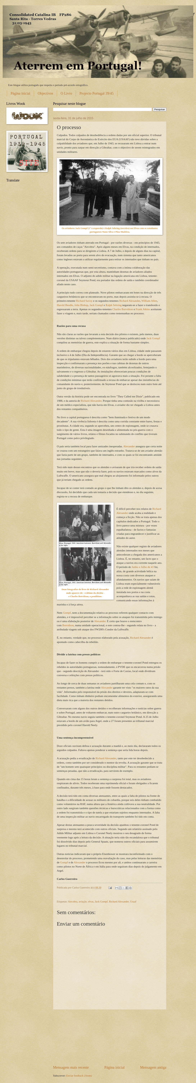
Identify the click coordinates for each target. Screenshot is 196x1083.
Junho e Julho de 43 (143, 566)
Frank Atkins (143, 309)
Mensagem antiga (153, 1067)
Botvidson (68, 625)
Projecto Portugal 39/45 (96, 93)
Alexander (129, 446)
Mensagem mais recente (71, 1067)
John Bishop (81, 305)
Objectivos (45, 93)
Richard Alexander (129, 300)
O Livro (66, 93)
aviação (83, 901)
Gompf (67, 612)
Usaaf (133, 901)
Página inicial (20, 93)
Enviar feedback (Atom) (79, 1075)
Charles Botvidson (122, 309)
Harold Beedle (65, 305)
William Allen (149, 300)
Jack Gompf (96, 305)
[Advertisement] (110, 1037)
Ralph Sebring (114, 305)
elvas (91, 901)
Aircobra (72, 901)
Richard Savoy (83, 300)
